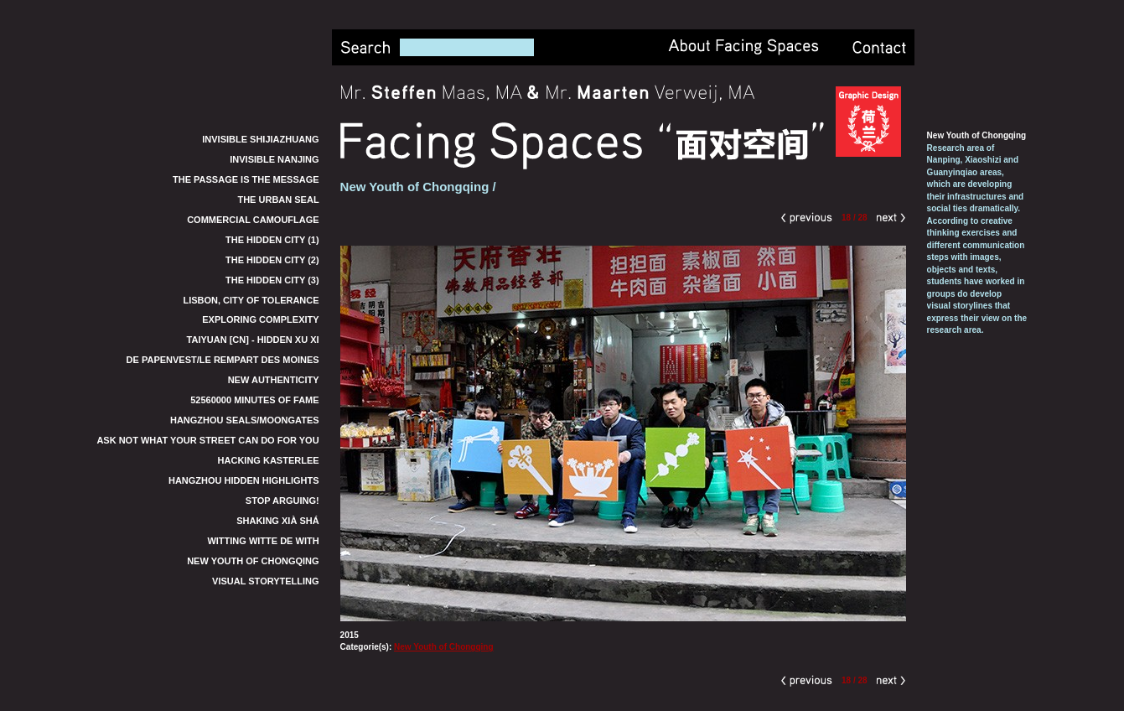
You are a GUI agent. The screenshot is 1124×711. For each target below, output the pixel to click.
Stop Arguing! (282, 501)
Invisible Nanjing (274, 159)
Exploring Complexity (260, 319)
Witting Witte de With (263, 541)
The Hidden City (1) (272, 240)
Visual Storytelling (265, 581)
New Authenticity (273, 380)
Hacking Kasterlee (268, 460)
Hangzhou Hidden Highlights (243, 480)
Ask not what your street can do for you (207, 440)
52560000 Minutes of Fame (254, 400)
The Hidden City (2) (272, 260)
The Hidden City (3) (272, 280)
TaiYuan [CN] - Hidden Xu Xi (253, 340)
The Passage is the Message (246, 179)
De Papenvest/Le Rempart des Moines (223, 360)
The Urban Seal (278, 200)
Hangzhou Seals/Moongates (244, 420)
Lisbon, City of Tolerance (251, 300)
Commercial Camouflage (253, 220)
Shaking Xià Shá (277, 521)
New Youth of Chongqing (253, 561)
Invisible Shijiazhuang (260, 139)
